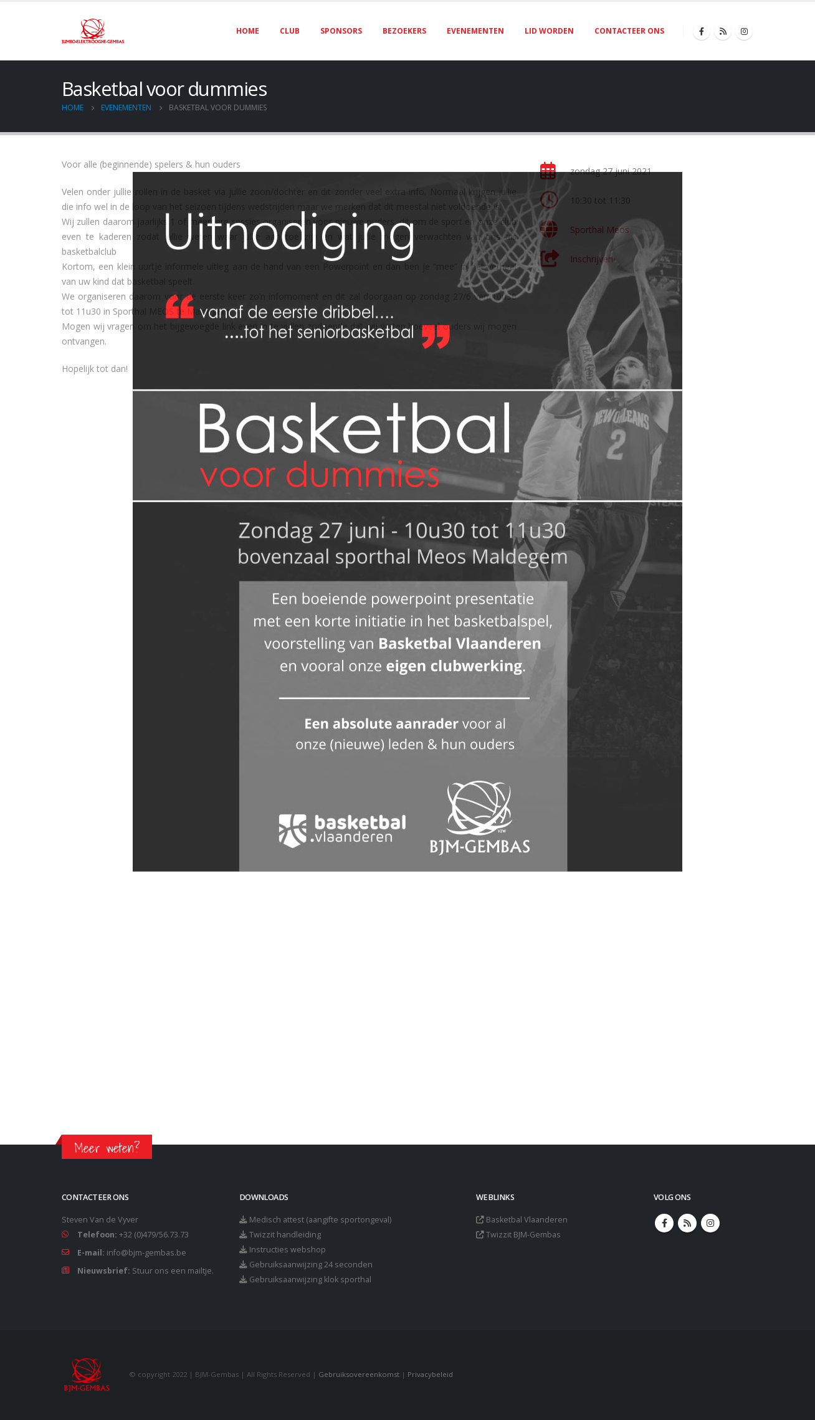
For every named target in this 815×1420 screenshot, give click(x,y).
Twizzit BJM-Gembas (523, 1234)
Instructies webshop (287, 1249)
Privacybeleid (430, 1374)
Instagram (710, 1223)
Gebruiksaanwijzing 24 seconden (311, 1264)
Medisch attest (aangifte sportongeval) (320, 1219)
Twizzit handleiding (285, 1234)
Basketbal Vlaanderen (527, 1219)
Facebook (664, 1223)
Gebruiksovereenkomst (358, 1374)
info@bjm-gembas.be (146, 1252)
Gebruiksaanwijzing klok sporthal (310, 1279)
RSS (687, 1223)
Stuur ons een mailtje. (173, 1270)
